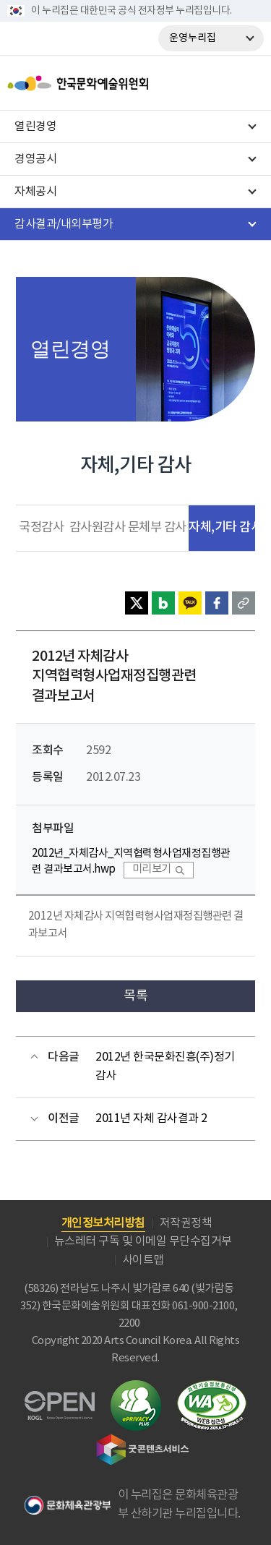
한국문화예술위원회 (114, 83)
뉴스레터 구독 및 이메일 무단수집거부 (143, 1241)
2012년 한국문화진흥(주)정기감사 (165, 1066)
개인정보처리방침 (103, 1223)
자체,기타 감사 (225, 527)
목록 (135, 995)
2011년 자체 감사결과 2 (151, 1118)
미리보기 (151, 869)
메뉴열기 (248, 83)
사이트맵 (143, 1260)
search (217, 83)
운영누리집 (192, 38)
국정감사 (41, 528)
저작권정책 (186, 1223)
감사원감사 (97, 528)
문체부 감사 (157, 528)
